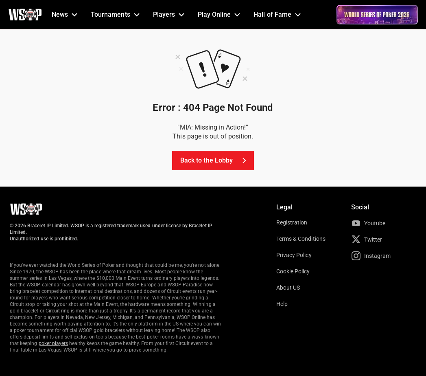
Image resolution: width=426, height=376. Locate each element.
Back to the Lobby (214, 160)
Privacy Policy (294, 255)
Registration (291, 222)
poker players (53, 343)
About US (288, 287)
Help (282, 304)
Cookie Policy (293, 271)
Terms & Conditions (301, 238)
